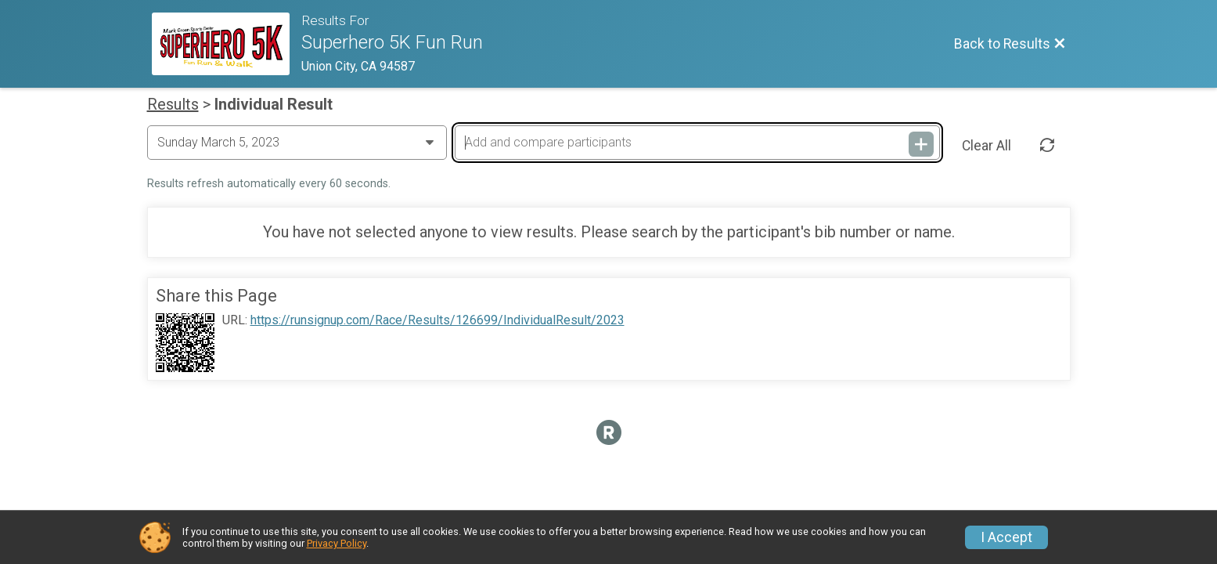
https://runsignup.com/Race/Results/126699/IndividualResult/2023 (437, 320)
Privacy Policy (336, 543)
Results (173, 104)
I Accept (1006, 537)
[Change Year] (297, 142)
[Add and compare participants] (697, 142)
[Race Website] (226, 44)
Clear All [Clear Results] (986, 146)
